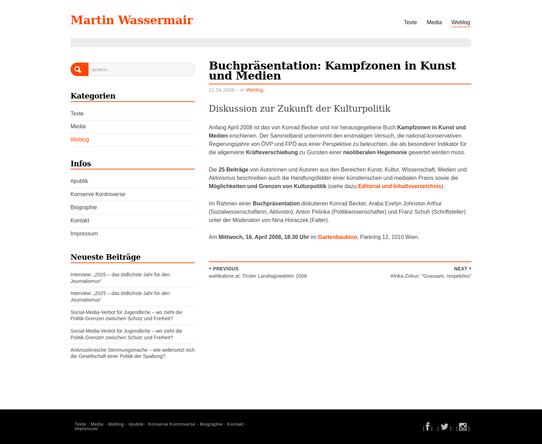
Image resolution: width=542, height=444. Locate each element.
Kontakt (80, 220)
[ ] (428, 428)
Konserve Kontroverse (98, 194)
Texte (410, 22)
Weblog (460, 22)
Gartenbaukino (337, 237)
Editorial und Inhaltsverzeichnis (399, 186)
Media (434, 22)
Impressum (84, 234)
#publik (79, 181)
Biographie (84, 207)
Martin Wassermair (138, 19)
